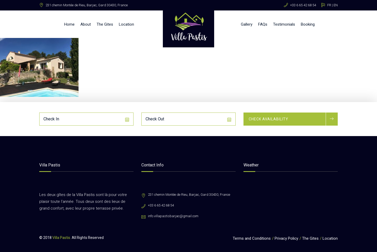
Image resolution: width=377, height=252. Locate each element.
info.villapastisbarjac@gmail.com (173, 216)
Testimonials (284, 24)
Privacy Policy (286, 238)
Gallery (246, 24)
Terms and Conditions (252, 238)
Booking (308, 24)
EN (336, 5)
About (85, 24)
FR (329, 5)
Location (126, 24)
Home (69, 24)
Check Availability (268, 119)
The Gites (105, 24)
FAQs (262, 24)
